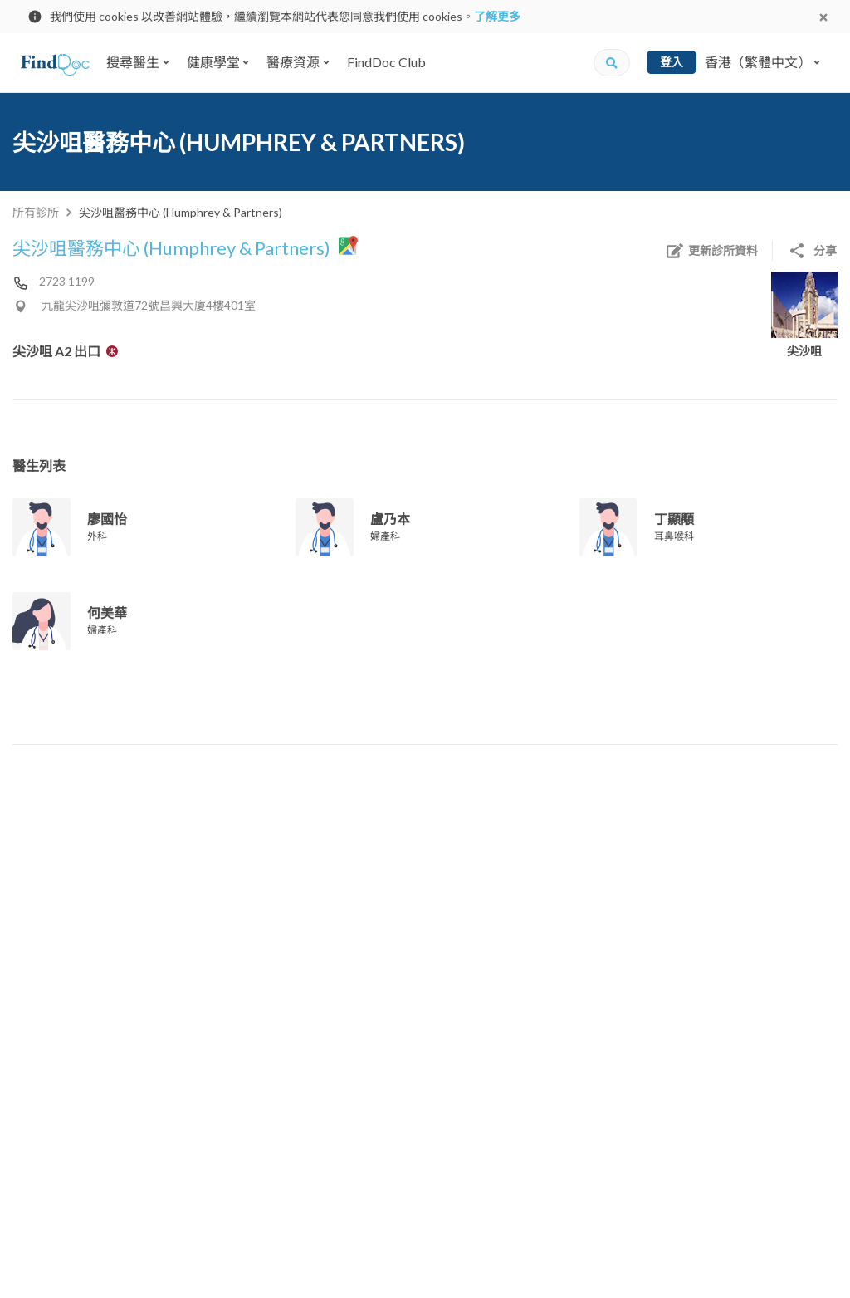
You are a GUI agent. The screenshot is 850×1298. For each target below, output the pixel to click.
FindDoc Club (386, 62)
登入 (671, 62)
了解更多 (497, 16)
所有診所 (35, 212)
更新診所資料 (711, 251)
